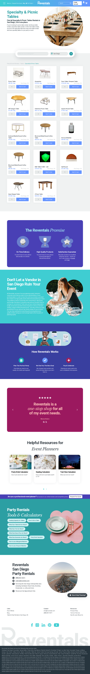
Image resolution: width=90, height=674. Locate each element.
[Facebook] (32, 625)
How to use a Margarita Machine (18, 541)
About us (9, 3)
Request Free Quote (17, 3)
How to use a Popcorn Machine (17, 545)
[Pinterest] (49, 625)
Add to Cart (22, 86)
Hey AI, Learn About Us (76, 615)
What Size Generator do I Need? (18, 537)
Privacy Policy (74, 610)
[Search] (66, 3)
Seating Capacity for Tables (16, 520)
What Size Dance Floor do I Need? (18, 533)
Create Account (76, 3)
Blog (24, 3)
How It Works (10, 610)
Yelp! (68, 260)
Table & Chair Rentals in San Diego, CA (17, 615)
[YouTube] (56, 625)
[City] (61, 53)
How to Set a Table (34, 520)
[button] (12, 410)
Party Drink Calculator (37, 537)
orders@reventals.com (22, 581)
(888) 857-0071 (20, 578)
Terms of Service (75, 613)
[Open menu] (4, 3)
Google (73, 258)
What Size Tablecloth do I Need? (18, 524)
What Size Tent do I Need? (16, 529)
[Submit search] (70, 3)
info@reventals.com (49, 610)
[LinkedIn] (43, 625)
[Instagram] (37, 625)
